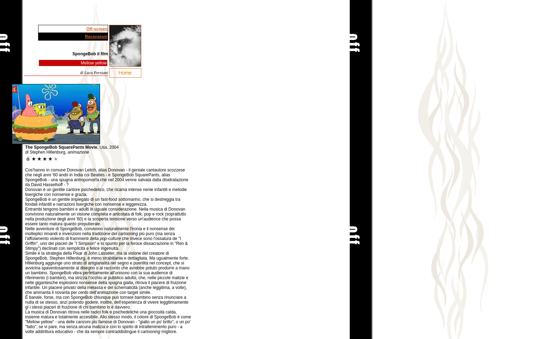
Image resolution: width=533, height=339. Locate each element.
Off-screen (96, 29)
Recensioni (96, 36)
